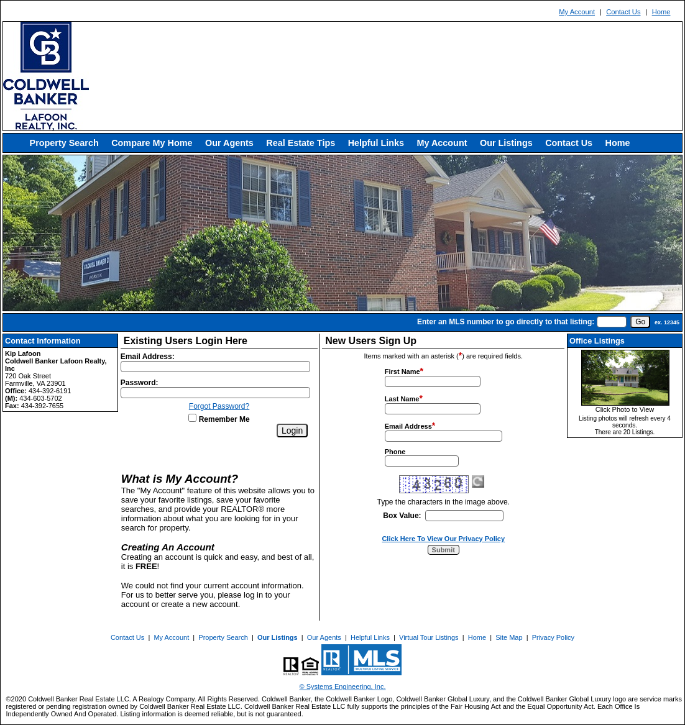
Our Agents (229, 143)
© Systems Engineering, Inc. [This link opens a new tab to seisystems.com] (343, 686)
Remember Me (218, 419)
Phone (395, 451)
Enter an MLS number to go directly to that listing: (505, 321)
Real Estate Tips (300, 143)
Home (661, 12)
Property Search (64, 143)
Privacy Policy (553, 637)
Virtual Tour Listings (429, 637)
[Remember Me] (192, 418)
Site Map (508, 637)
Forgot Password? (219, 406)
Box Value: (402, 515)
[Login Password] (215, 392)
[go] (640, 322)
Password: (140, 382)
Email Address (408, 426)
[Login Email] (215, 366)
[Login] (292, 430)
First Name (402, 371)
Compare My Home (151, 143)
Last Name (402, 399)
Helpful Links (376, 143)
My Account (577, 12)
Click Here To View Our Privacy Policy (443, 538)
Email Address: (148, 356)
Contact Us (623, 12)
